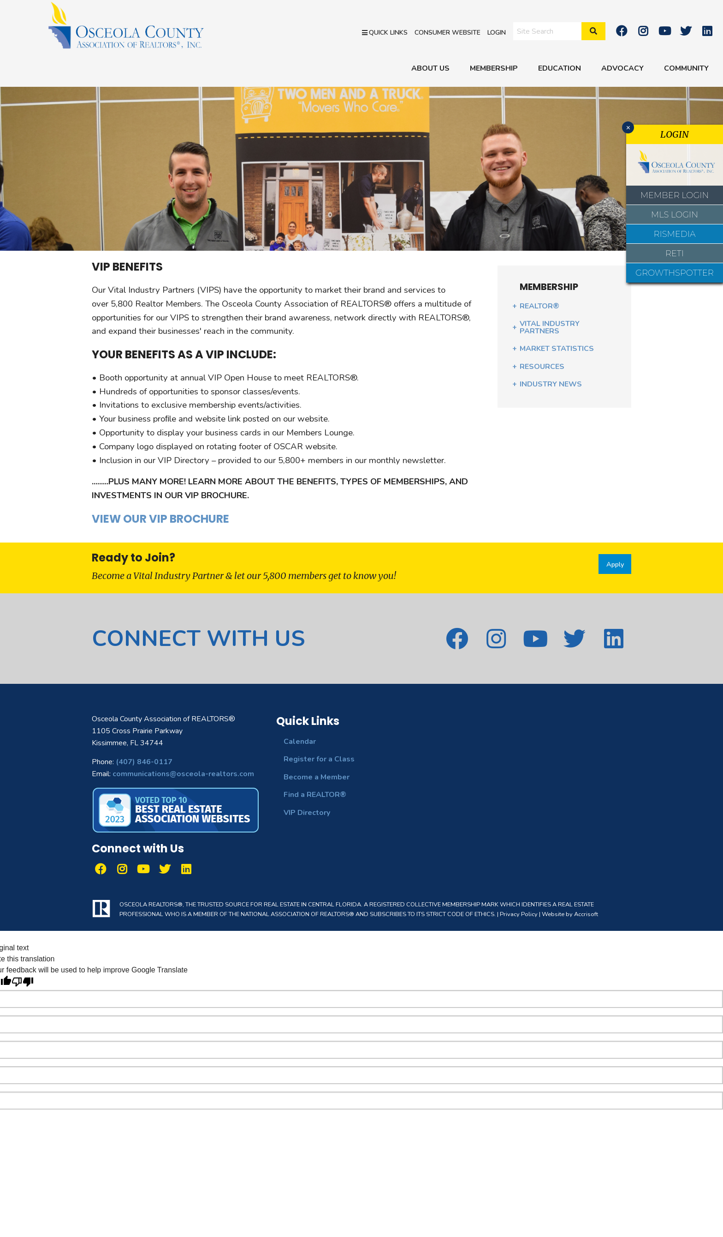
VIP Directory (307, 813)
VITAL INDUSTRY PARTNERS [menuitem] (550, 327)
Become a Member (317, 777)
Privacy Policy (519, 914)
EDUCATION (559, 68)
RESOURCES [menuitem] (542, 367)
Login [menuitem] (496, 32)
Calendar (300, 741)
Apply (615, 564)
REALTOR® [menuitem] (539, 306)
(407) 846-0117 (144, 762)
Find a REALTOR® (315, 795)
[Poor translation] (23, 982)
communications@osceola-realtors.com (183, 774)
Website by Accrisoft (570, 914)
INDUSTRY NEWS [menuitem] (551, 384)
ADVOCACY (622, 68)
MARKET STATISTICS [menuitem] (557, 349)
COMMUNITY (686, 68)
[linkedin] (707, 31)
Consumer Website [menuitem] (447, 32)
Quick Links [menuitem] (385, 32)
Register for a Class (319, 759)
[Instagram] (643, 31)
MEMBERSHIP (494, 68)
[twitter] (685, 31)
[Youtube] (664, 31)
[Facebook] (621, 31)
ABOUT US (430, 68)
